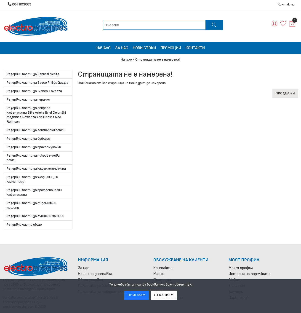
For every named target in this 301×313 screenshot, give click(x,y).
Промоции (170, 47)
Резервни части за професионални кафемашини (34, 192)
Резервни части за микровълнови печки (33, 157)
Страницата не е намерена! (157, 59)
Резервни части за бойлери (28, 138)
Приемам (137, 295)
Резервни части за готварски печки (35, 130)
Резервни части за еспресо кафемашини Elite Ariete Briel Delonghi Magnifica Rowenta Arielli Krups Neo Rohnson (36, 115)
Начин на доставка (95, 273)
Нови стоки (144, 47)
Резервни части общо (24, 224)
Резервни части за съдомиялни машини (31, 205)
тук (187, 284)
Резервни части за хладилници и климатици (32, 179)
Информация (93, 260)
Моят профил (244, 260)
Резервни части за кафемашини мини (36, 168)
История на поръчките (250, 273)
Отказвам (164, 295)
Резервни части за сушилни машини (35, 216)
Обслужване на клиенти (180, 260)
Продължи (285, 93)
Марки (158, 273)
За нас (121, 47)
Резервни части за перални (28, 99)
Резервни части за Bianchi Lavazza (34, 91)
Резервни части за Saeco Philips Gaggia (37, 82)
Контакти (286, 4)
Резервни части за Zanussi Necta (33, 74)
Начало (103, 47)
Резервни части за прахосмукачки (34, 147)
